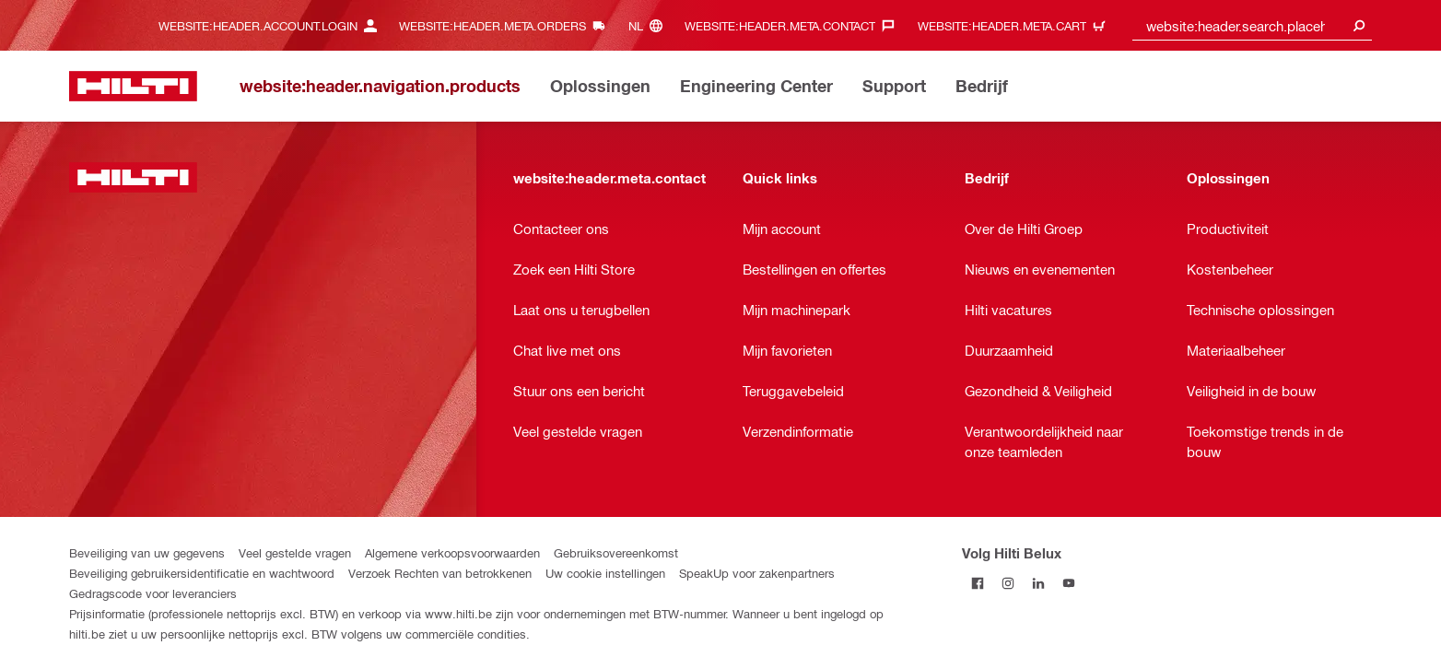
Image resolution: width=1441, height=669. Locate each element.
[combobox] (1252, 25)
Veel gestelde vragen (295, 552)
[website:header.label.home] (133, 86)
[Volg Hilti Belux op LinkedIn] (1038, 583)
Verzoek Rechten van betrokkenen (440, 573)
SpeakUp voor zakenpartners (757, 573)
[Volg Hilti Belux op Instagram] (1007, 583)
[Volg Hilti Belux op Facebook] (977, 583)
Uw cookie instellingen (605, 573)
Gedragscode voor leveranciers (153, 593)
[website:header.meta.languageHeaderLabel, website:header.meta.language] (650, 25)
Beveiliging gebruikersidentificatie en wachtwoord (201, 573)
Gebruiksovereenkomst (616, 552)
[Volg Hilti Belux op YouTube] (1068, 583)
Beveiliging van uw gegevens (147, 552)
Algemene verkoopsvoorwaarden (452, 552)
